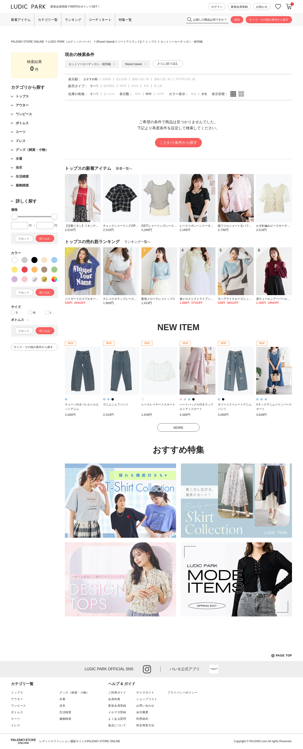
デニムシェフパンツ (115, 404)
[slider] (14, 216)
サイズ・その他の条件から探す (268, 19)
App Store (213, 669)
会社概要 (142, 712)
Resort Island (136, 64)
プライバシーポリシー (182, 692)
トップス (151, 41)
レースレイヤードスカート (158, 404)
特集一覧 (125, 20)
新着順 (107, 79)
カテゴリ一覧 (48, 20)
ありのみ (109, 94)
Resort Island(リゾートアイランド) (119, 41)
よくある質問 (117, 718)
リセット (24, 238)
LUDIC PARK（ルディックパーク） (70, 41)
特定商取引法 (145, 725)
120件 (160, 94)
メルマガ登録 (117, 712)
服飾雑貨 (65, 718)
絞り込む (45, 238)
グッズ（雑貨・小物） (74, 692)
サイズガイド (145, 692)
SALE (134, 86)
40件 (138, 94)
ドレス (15, 725)
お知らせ (261, 6)
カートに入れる (289, 6)
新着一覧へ (124, 168)
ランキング (73, 20)
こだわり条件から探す (178, 143)
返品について (117, 725)
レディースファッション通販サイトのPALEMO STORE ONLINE (79, 741)
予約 (146, 86)
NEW (123, 86)
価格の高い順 (162, 79)
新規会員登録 (239, 6)
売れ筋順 (121, 79)
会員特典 (114, 699)
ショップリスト (146, 699)
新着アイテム (21, 20)
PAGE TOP (281, 655)
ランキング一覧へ (137, 241)
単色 (193, 94)
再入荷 (158, 86)
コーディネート (100, 20)
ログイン (216, 6)
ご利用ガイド (117, 692)
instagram (147, 669)
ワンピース (18, 705)
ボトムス (17, 712)
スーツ (15, 718)
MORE (178, 428)
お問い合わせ (145, 705)
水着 (62, 699)
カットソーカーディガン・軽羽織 (181, 41)
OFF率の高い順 (185, 79)
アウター (17, 699)
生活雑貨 (65, 712)
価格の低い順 (140, 79)
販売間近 (109, 86)
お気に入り (278, 6)
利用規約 (142, 718)
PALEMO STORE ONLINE (27, 41)
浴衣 (62, 705)
